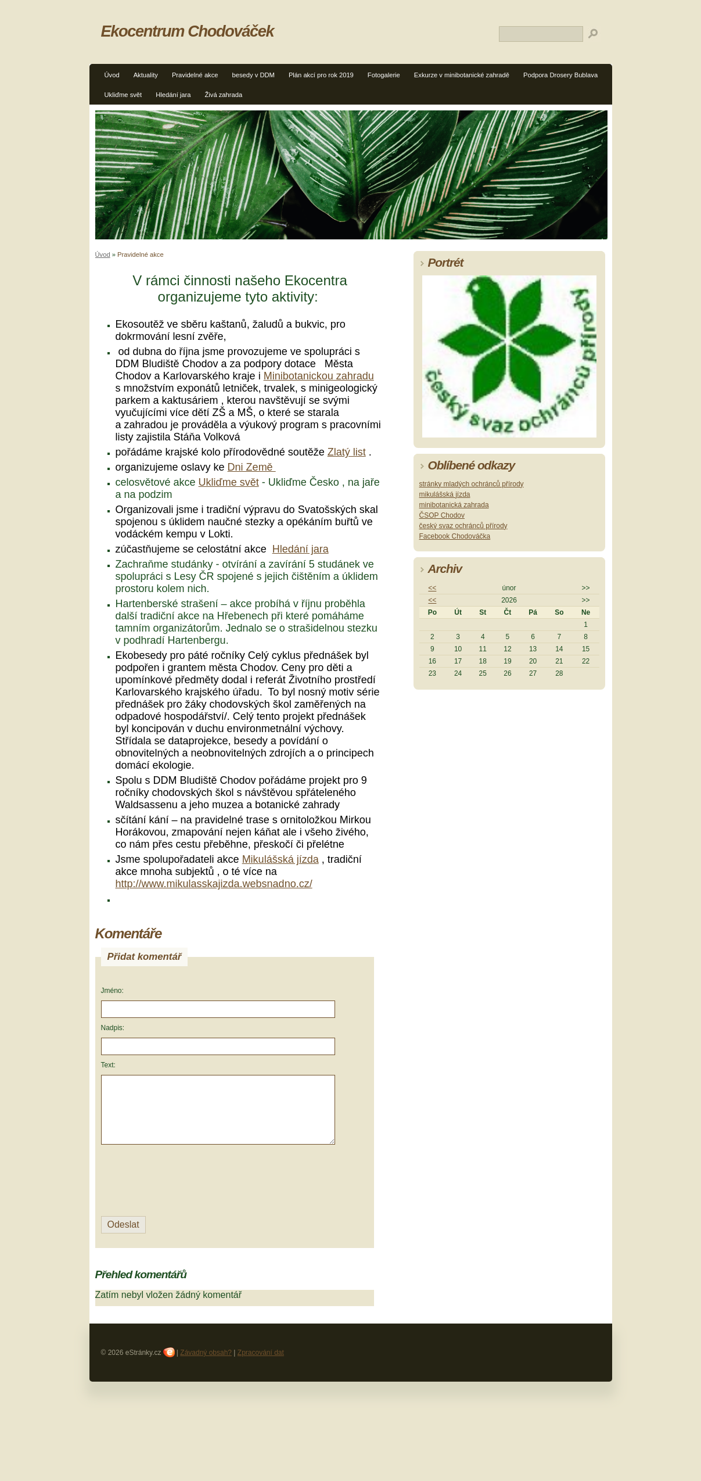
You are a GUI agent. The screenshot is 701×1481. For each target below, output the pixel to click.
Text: (108, 1065)
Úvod (112, 74)
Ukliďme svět (123, 94)
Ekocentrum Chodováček (187, 31)
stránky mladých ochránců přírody (471, 484)
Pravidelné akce (195, 74)
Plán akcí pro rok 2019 (321, 74)
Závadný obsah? (206, 1353)
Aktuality (146, 74)
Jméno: (112, 991)
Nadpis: (113, 1028)
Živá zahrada (224, 94)
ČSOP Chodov (442, 515)
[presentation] (189, 1179)
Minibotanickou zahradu (319, 376)
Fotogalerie (384, 74)
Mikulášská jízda (280, 859)
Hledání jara (173, 94)
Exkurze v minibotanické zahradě (461, 74)
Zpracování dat (261, 1353)
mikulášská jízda (444, 494)
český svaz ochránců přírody (463, 526)
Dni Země (252, 467)
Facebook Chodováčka (455, 536)
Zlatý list (347, 452)
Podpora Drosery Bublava (560, 74)
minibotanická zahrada (454, 505)
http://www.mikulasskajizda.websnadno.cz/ (214, 884)
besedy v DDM (253, 74)
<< (432, 588)
